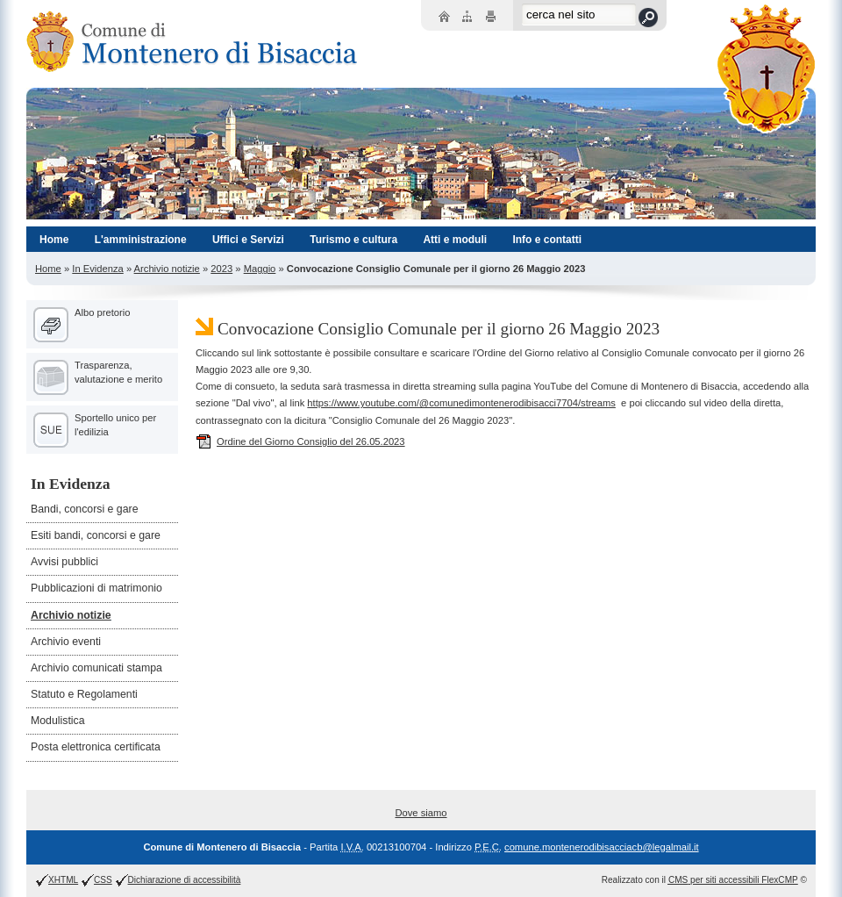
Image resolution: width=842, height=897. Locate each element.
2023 (221, 268)
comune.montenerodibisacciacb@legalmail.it (601, 847)
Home (48, 268)
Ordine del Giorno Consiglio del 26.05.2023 (300, 441)
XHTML (63, 880)
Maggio (260, 268)
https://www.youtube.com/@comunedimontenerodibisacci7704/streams (461, 403)
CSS (103, 880)
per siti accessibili (733, 880)
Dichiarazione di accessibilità (184, 880)
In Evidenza (97, 268)
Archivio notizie (167, 268)
